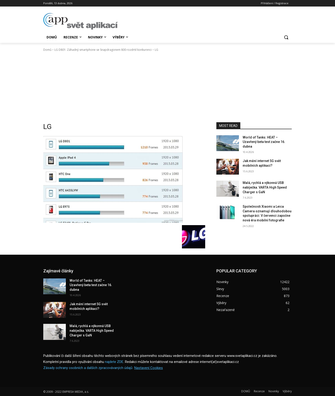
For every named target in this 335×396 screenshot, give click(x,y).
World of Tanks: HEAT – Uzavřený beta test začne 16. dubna (264, 141)
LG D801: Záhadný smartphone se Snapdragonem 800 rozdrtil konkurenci (103, 50)
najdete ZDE (114, 362)
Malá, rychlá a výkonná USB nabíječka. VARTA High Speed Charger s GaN (265, 187)
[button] (286, 37)
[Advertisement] (167, 87)
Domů (47, 50)
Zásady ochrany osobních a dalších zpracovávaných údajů (87, 368)
